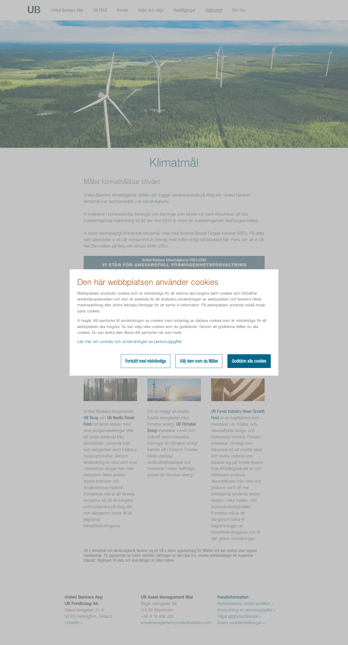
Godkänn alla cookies (249, 361)
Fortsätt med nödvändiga (145, 361)
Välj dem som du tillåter (199, 361)
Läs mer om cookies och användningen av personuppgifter (129, 341)
